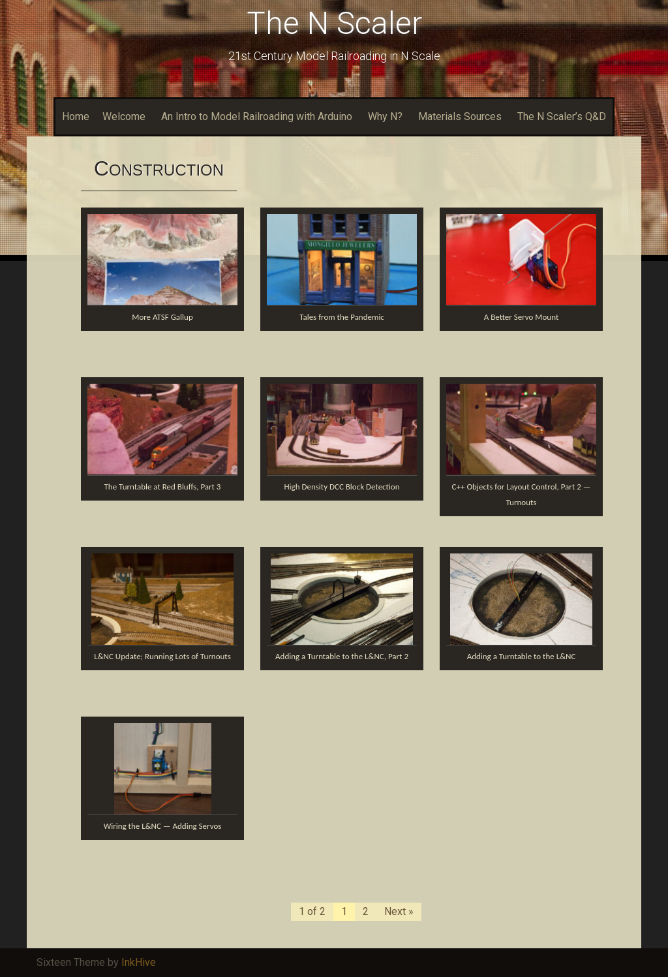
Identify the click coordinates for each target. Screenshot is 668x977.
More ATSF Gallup (162, 317)
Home (75, 116)
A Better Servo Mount (521, 317)
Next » (399, 911)
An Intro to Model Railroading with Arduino (256, 116)
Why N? (385, 116)
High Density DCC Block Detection (341, 486)
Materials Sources (460, 116)
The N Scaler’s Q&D (561, 116)
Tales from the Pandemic (341, 317)
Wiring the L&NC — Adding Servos (163, 826)
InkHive (138, 962)
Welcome (123, 116)
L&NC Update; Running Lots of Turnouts (162, 656)
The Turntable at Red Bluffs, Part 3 (162, 486)
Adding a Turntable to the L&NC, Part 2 (341, 656)
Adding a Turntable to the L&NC (521, 656)
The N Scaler (334, 23)
